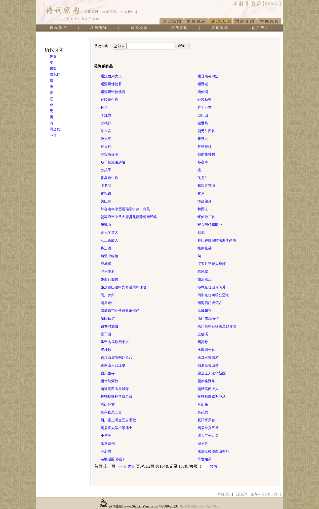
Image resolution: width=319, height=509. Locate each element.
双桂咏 (106, 350)
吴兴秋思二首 (111, 412)
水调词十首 (206, 350)
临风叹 (202, 272)
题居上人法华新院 (211, 373)
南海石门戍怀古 (209, 303)
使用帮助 (260, 28)
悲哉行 (106, 123)
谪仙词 (202, 92)
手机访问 (224, 494)
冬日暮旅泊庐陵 (113, 162)
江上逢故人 (109, 240)
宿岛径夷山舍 (208, 365)
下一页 (121, 466)
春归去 (202, 139)
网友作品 (58, 28)
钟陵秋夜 (204, 100)
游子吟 (202, 443)
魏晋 (53, 69)
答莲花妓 (204, 146)
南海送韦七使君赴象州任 (120, 311)
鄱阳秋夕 (108, 318)
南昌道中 (108, 303)
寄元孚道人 (109, 232)
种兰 (104, 107)
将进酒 (106, 248)
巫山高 (202, 404)
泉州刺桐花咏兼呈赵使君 (216, 326)
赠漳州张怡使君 (113, 92)
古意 (201, 193)
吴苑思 (202, 412)
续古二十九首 (208, 436)
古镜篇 (106, 193)
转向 (213, 466)
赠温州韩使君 (111, 84)
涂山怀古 (108, 404)
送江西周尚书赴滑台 (116, 358)
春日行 (106, 146)
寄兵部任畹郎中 (209, 225)
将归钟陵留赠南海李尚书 (216, 240)
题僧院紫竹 (109, 381)
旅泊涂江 (204, 279)
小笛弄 (106, 436)
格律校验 (139, 28)
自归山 (202, 115)
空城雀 (106, 264)
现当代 (55, 129)
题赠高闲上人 (208, 389)
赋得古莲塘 (206, 186)
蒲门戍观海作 (208, 318)
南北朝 (55, 75)
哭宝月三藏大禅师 (211, 264)
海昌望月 (204, 201)
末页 (131, 466)
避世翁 (202, 123)
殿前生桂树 (206, 154)
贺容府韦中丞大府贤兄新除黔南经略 (129, 217)
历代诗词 (179, 28)
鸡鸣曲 (106, 225)
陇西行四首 (109, 279)
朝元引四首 (206, 131)
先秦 (53, 56)
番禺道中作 (109, 178)
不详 (53, 135)
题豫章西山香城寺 (115, 389)
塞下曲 (106, 334)
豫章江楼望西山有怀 (213, 451)
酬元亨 (106, 139)
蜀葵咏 (202, 342)
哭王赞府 (108, 272)
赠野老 (202, 84)
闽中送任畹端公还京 (213, 295)
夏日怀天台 (206, 420)
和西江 (202, 209)
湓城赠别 (204, 311)
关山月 (106, 201)
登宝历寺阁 (109, 154)
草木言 (106, 131)
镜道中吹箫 (109, 256)
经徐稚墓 (204, 248)
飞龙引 (202, 178)
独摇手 (106, 170)
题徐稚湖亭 (206, 381)
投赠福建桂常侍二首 (116, 397)
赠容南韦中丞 (208, 76)
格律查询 (98, 28)
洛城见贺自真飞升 (211, 287)
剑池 (201, 232)
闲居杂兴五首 (208, 428)
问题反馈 (241, 494)
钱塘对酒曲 (109, 326)
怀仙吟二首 (206, 217)
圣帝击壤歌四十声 (115, 342)
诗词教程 (220, 28)
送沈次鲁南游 (208, 358)
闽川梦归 (108, 295)
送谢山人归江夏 (113, 365)
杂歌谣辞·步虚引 (113, 459)
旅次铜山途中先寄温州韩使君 (123, 287)
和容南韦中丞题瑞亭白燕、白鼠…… (129, 209)
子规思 (106, 115)
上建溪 (202, 334)
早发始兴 (204, 459)
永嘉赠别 (108, 443)
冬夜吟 (202, 162)
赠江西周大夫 (111, 76)
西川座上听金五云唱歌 (118, 420)
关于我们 (274, 494)
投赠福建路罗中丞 (211, 397)
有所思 (106, 451)
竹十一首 (204, 107)
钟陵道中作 (109, 100)
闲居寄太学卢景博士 (116, 428)
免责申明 (257, 494)
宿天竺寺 (108, 373)
